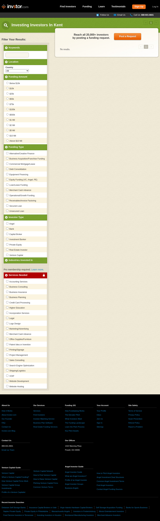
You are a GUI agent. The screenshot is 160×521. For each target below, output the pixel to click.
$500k (10, 114)
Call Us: (144, 15)
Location (13, 61)
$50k (10, 99)
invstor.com (15, 6)
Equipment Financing (17, 174)
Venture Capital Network (43, 471)
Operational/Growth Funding (20, 195)
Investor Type (16, 217)
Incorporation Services (17, 313)
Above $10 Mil (14, 140)
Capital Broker (14, 234)
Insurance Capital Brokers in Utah (42, 508)
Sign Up (138, 6)
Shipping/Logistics (16, 370)
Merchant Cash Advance (18, 190)
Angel (10, 223)
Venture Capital (14, 255)
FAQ (3, 423)
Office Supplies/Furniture (18, 339)
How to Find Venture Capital (44, 475)
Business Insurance (16, 292)
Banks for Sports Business (137, 508)
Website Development (17, 381)
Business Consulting (17, 286)
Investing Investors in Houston (49, 515)
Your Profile (101, 411)
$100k (10, 109)
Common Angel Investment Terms (110, 481)
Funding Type (16, 147)
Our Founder (7, 419)
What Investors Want (73, 419)
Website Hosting (15, 386)
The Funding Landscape (75, 423)
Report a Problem (135, 427)
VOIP (10, 376)
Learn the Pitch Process (74, 427)
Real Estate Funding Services (45, 427)
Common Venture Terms (43, 487)
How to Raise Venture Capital (45, 479)
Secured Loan (14, 206)
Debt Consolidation (16, 169)
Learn (101, 6)
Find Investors (68, 6)
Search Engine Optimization (20, 365)
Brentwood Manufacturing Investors (79, 515)
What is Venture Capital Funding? (15, 477)
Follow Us (104, 15)
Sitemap (100, 427)
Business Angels (71, 488)
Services (36, 411)
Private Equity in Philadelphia (36, 511)
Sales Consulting (15, 360)
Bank (10, 228)
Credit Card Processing (18, 302)
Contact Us (6, 427)
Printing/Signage (15, 349)
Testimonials (119, 6)
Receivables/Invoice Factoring (21, 200)
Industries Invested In (21, 260)
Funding (87, 6)
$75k (10, 104)
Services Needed (18, 275)
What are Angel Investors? (75, 476)
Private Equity (14, 244)
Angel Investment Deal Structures (110, 477)
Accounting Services (16, 281)
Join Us (100, 419)
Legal (10, 318)
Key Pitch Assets (72, 431)
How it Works (7, 411)
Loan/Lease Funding (17, 185)
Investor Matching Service (43, 419)
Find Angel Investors (105, 485)
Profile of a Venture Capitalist (13, 492)
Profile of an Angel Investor (76, 480)
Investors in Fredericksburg (84, 511)
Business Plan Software (43, 423)
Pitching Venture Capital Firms (45, 483)
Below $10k (13, 83)
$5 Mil (10, 130)
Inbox (99, 415)
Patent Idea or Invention (18, 344)
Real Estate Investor (16, 249)
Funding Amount (18, 76)
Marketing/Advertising (17, 328)
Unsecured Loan (15, 211)
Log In (155, 6)
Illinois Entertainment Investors (111, 511)
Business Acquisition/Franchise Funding (25, 158)
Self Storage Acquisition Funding (109, 508)
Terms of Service (135, 411)
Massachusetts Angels (61, 511)
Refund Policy (134, 423)
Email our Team (8, 450)
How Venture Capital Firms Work (15, 481)
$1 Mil (10, 119)
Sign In (99, 423)
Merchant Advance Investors (108, 515)
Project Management (17, 355)
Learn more (37, 269)
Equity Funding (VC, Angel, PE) (21, 179)
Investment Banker (16, 239)
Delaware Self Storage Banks (14, 508)
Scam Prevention (135, 419)
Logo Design (13, 323)
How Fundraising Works (74, 411)
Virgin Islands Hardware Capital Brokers (76, 508)
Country (9, 67)
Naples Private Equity (12, 511)
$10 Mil (11, 135)
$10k (10, 88)
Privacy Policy (134, 415)
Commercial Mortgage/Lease (20, 164)
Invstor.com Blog (8, 431)
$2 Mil (10, 125)
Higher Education (15, 307)
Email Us (121, 15)
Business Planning (16, 297)
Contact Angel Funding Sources (109, 489)
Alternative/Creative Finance (20, 153)
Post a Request (127, 36)
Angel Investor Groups (74, 484)
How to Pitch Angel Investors (108, 473)
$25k (10, 93)
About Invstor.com (9, 415)
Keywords (14, 47)
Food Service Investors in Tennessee (18, 515)
